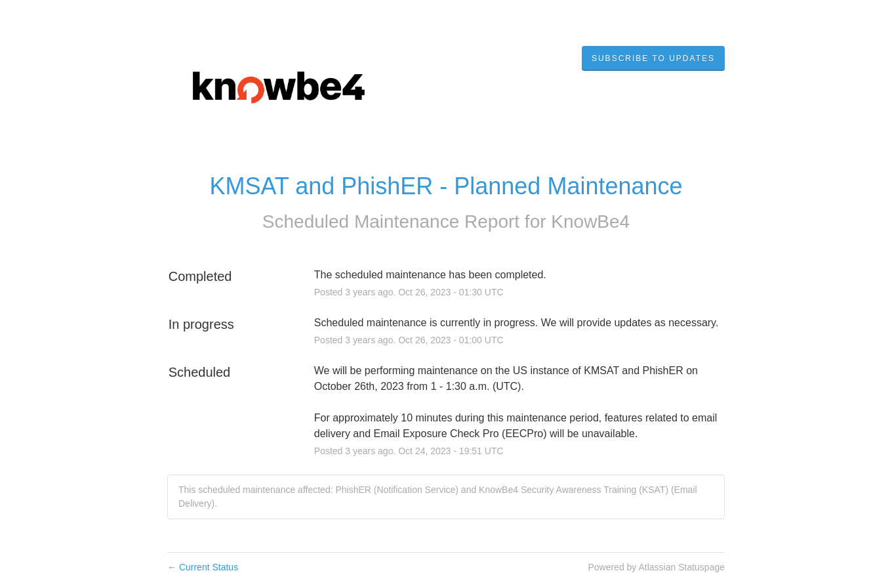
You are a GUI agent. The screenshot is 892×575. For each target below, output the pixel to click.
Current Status (202, 567)
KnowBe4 (590, 221)
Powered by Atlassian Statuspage (656, 567)
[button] (653, 58)
